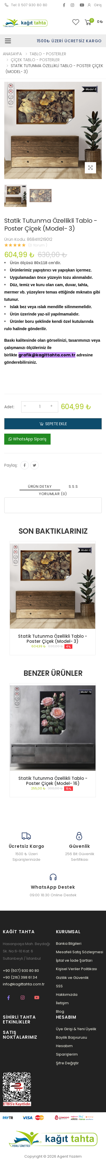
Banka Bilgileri (68, 943)
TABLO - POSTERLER (48, 54)
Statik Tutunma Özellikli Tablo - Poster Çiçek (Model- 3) (52, 639)
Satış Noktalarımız (20, 1034)
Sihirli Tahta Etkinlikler (19, 1019)
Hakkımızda (66, 994)
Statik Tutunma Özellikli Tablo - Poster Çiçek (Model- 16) (52, 781)
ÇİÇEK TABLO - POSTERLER (35, 60)
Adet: (9, 407)
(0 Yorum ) (37, 245)
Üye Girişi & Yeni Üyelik (76, 1029)
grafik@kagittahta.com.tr (46, 355)
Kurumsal (68, 932)
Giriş (94, 5)
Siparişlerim (67, 1054)
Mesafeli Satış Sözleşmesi (79, 952)
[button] (93, 22)
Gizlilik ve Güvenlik (72, 977)
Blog (60, 1011)
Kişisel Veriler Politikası (76, 969)
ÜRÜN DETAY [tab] (40, 486)
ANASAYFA (12, 54)
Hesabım (64, 1046)
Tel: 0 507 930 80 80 (25, 5)
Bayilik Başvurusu (71, 1037)
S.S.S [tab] (73, 486)
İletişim (62, 1003)
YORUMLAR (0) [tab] (53, 493)
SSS (59, 986)
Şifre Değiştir (67, 1063)
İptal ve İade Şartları (74, 960)
